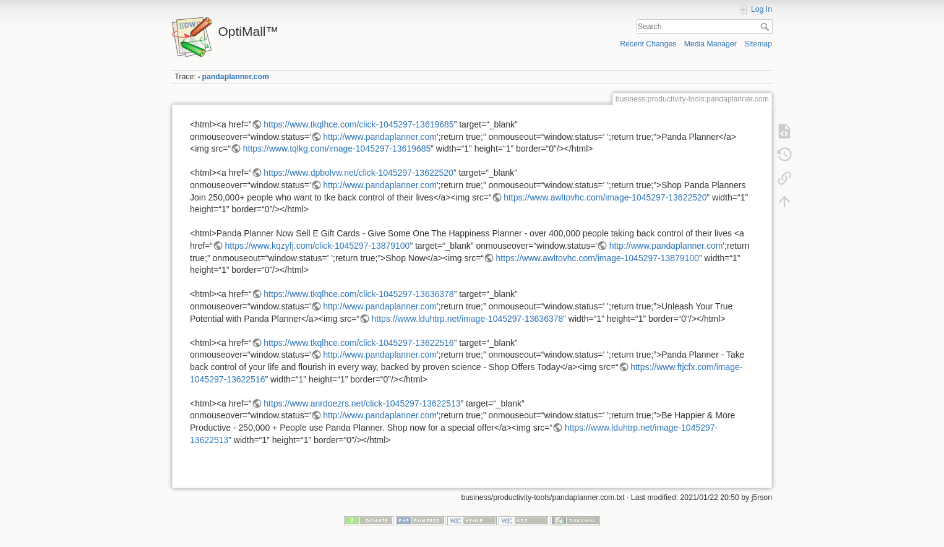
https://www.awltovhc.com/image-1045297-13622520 (605, 197)
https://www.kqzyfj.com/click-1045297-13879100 (317, 246)
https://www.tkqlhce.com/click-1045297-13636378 (358, 294)
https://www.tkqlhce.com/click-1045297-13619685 (358, 124)
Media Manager (710, 44)
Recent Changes (648, 44)
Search (766, 26)
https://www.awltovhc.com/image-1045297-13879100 (597, 258)
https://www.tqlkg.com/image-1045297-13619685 (337, 148)
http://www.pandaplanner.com (380, 137)
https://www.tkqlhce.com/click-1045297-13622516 (358, 343)
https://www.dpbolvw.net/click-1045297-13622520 (358, 173)
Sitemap (758, 44)
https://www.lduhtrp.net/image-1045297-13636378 (468, 319)
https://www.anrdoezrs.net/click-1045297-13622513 (362, 403)
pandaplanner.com (235, 76)
